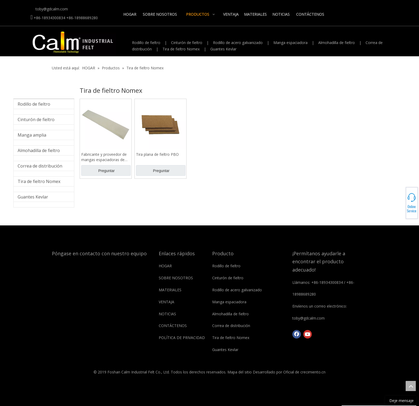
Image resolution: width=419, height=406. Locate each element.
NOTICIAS (167, 313)
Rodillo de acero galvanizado (238, 42)
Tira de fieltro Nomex (181, 48)
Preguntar (106, 171)
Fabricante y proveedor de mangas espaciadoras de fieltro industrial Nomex (104, 157)
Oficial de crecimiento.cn (304, 372)
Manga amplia (32, 135)
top (411, 386)
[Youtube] (307, 334)
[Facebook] (296, 334)
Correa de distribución (40, 166)
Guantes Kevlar (223, 48)
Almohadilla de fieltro (336, 42)
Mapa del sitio (239, 372)
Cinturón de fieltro (186, 42)
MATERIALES (170, 289)
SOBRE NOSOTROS (176, 277)
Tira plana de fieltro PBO (157, 154)
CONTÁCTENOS (173, 325)
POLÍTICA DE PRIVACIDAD (182, 337)
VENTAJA (166, 301)
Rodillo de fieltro (146, 42)
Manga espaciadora (290, 42)
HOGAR (165, 265)
